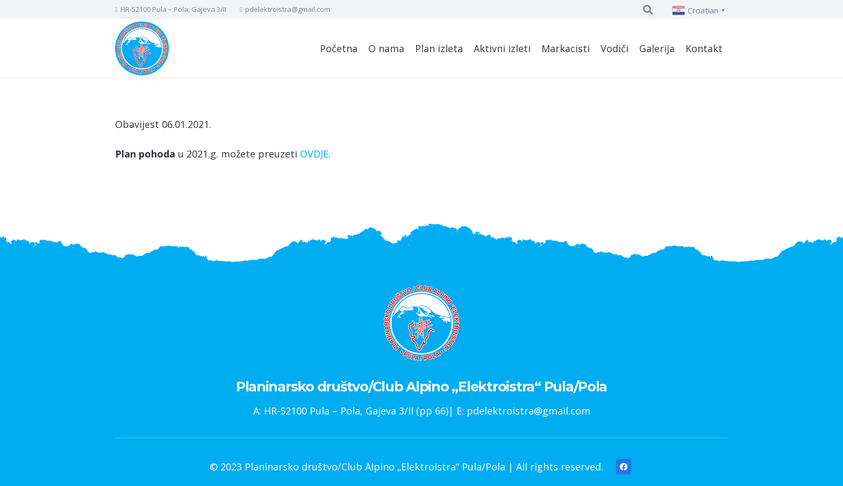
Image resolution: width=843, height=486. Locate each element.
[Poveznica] (142, 48)
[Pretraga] (648, 9)
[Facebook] (624, 467)
